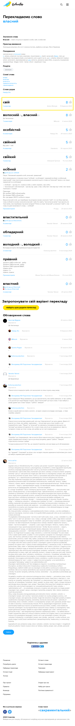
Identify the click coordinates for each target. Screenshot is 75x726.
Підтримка (6, 694)
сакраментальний (55, 710)
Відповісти (12, 323)
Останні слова (43, 660)
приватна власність (10, 83)
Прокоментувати (9, 209)
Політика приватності (45, 690)
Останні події (7, 672)
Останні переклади (45, 664)
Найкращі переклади (10, 668)
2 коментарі (7, 250)
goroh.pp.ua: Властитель (12, 220)
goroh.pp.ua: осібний (11, 172)
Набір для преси (44, 686)
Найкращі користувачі (46, 672)
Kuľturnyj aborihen (50, 250)
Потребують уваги (9, 664)
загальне (8, 69)
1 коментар (7, 106)
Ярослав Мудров (14, 320)
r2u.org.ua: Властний (11, 289)
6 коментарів (7, 133)
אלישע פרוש (12, 460)
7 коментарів (7, 121)
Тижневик (41, 668)
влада (5, 77)
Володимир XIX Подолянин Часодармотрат (27, 364)
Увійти (8, 632)
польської (17, 54)
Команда (6, 690)
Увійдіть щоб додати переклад (21, 308)
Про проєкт (7, 682)
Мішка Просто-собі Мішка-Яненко (47, 275)
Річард (56, 209)
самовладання (8, 85)
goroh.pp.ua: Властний (11, 287)
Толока (5, 676)
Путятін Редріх (17, 347)
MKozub (56, 121)
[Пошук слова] (61, 4)
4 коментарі (7, 148)
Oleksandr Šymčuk (53, 161)
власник (6, 79)
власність (6, 81)
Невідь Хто (7, 92)
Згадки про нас (43, 682)
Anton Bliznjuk (52, 106)
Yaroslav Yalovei (52, 223)
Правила (6, 686)
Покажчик (6, 660)
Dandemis (54, 148)
